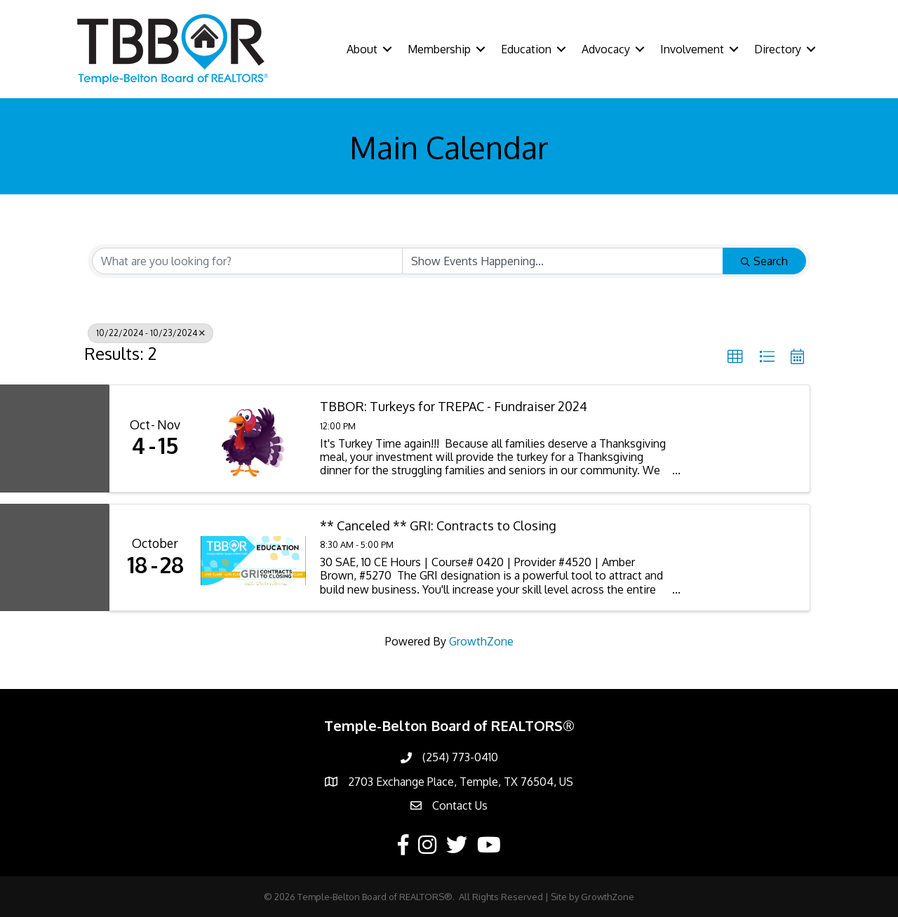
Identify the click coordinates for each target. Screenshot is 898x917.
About (362, 49)
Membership (439, 49)
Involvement (692, 49)
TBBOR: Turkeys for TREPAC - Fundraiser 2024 (453, 406)
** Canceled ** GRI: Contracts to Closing (438, 525)
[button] (735, 357)
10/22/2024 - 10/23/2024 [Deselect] (150, 333)
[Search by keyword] (247, 261)
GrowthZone (481, 641)
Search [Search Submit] (764, 261)
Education (526, 49)
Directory (777, 49)
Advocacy (606, 49)
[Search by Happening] (563, 261)
